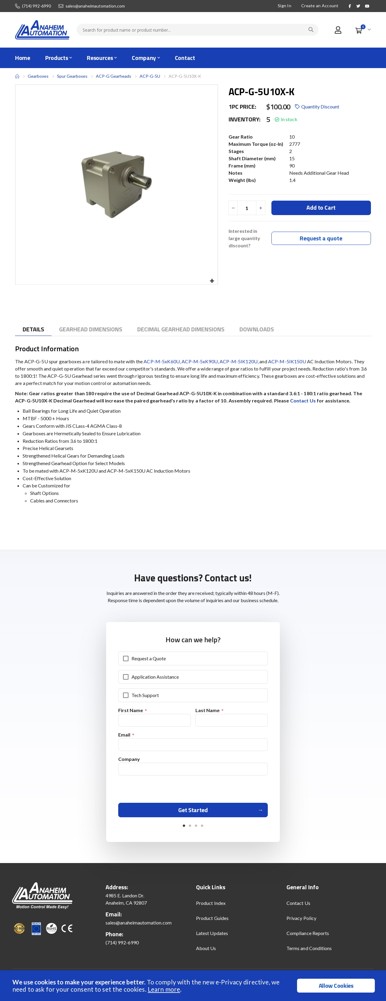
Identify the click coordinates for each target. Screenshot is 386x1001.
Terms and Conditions (309, 950)
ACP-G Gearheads (113, 76)
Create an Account (320, 5)
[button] (212, 281)
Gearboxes (38, 76)
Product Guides (212, 920)
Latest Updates (212, 935)
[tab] (33, 329)
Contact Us (303, 400)
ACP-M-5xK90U (200, 361)
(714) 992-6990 (36, 6)
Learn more (164, 989)
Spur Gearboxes (72, 76)
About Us (206, 950)
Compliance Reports (307, 935)
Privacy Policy (301, 920)
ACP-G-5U (150, 76)
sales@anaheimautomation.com (95, 6)
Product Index (211, 905)
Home (17, 76)
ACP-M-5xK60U (162, 361)
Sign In (284, 5)
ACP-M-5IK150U (287, 361)
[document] (194, 985)
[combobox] (197, 30)
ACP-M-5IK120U (239, 361)
